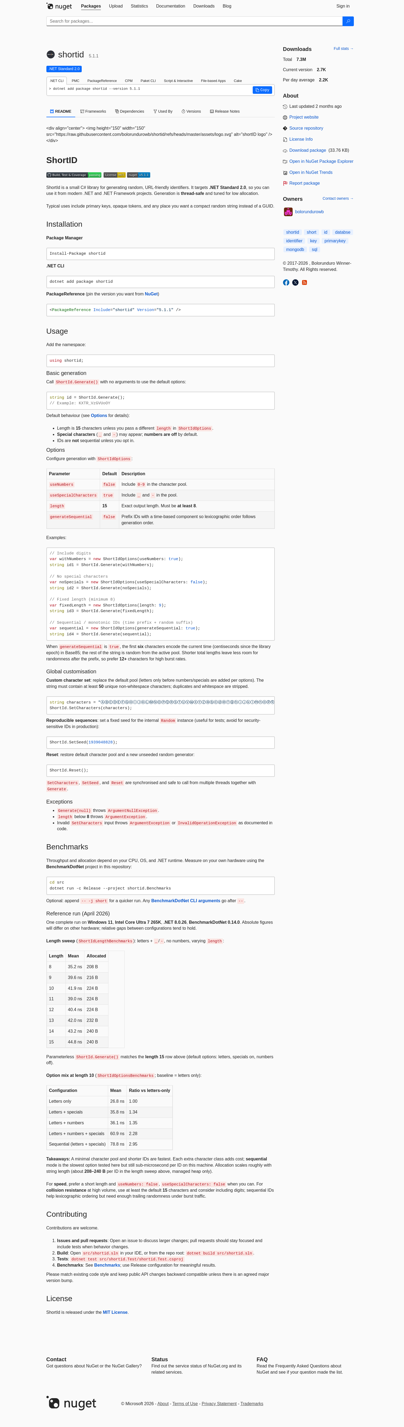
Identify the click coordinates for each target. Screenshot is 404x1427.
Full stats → (344, 48)
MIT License (115, 1312)
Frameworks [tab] (93, 111)
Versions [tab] (191, 111)
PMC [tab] (75, 81)
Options (99, 415)
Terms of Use (185, 1403)
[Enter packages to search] (194, 21)
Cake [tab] (238, 81)
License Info (301, 139)
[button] (262, 90)
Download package (307, 150)
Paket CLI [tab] (148, 81)
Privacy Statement (219, 1403)
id (325, 232)
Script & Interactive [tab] (178, 81)
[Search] (348, 21)
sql (314, 249)
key (313, 241)
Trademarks (252, 1403)
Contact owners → (338, 198)
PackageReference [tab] (102, 81)
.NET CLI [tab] (57, 81)
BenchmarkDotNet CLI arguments (185, 900)
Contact (56, 1359)
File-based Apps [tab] (213, 81)
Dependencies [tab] (129, 111)
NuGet (151, 294)
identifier (294, 241)
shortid (292, 232)
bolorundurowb (309, 211)
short (311, 232)
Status (160, 1359)
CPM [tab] (128, 81)
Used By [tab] (163, 111)
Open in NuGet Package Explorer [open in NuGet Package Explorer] (321, 161)
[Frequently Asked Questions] (262, 1359)
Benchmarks (107, 1265)
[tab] (91, 6)
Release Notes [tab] (225, 111)
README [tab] (60, 111)
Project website (304, 117)
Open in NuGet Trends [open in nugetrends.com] (311, 172)
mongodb (295, 249)
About (163, 1403)
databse (342, 232)
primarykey (334, 241)
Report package (304, 183)
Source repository (306, 128)
